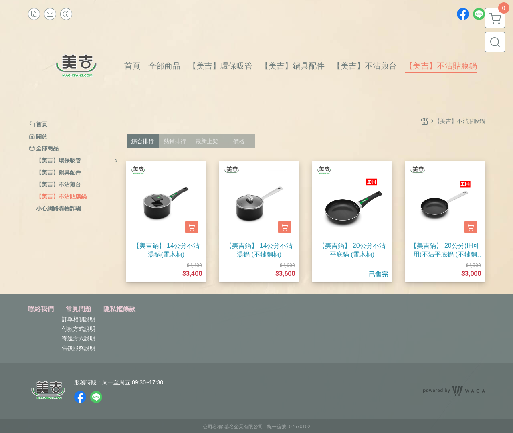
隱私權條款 (119, 309)
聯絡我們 (41, 309)
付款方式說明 (78, 329)
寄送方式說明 (78, 338)
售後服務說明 (78, 348)
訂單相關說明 (78, 319)
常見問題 (78, 309)
